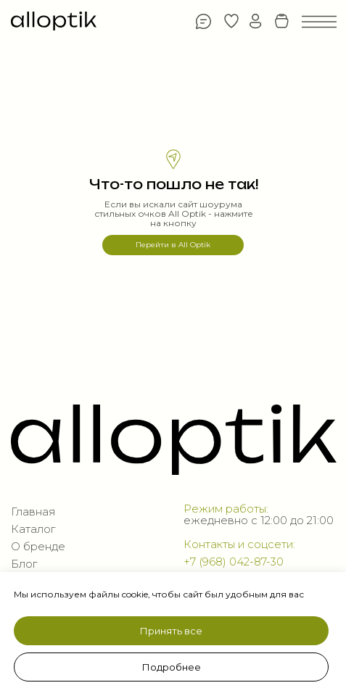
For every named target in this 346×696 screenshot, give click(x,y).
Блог (24, 564)
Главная (33, 511)
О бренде (38, 546)
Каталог (33, 529)
